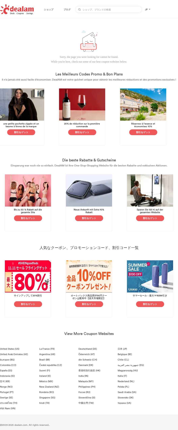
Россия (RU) (84, 392)
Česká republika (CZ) (50, 365)
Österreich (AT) (86, 354)
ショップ (48, 9)
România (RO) (46, 392)
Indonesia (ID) (7, 375)
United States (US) (9, 348)
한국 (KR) (5, 381)
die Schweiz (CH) (87, 359)
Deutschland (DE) (87, 348)
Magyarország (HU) (128, 370)
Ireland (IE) (45, 375)
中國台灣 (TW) (86, 402)
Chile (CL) (123, 359)
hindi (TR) (44, 402)
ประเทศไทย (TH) (8, 402)
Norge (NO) (6, 386)
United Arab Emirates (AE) (14, 354)
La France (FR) (47, 348)
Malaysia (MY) (85, 381)
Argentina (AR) (47, 354)
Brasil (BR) (44, 359)
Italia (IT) (122, 375)
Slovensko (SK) (125, 397)
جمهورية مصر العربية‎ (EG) (131, 365)
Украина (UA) (124, 402)
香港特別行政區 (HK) (89, 370)
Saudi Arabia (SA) (127, 392)
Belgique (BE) (125, 354)
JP (146, 9)
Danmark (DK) (85, 365)
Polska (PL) (123, 386)
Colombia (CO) (8, 365)
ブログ (67, 9)
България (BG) (7, 359)
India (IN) (83, 375)
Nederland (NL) (126, 381)
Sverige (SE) (6, 397)
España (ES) (6, 370)
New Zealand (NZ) (49, 386)
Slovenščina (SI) (86, 397)
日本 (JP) (122, 348)
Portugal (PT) (7, 392)
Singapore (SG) (47, 397)
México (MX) (46, 381)
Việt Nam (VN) (7, 408)
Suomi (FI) (44, 370)
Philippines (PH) (86, 386)
